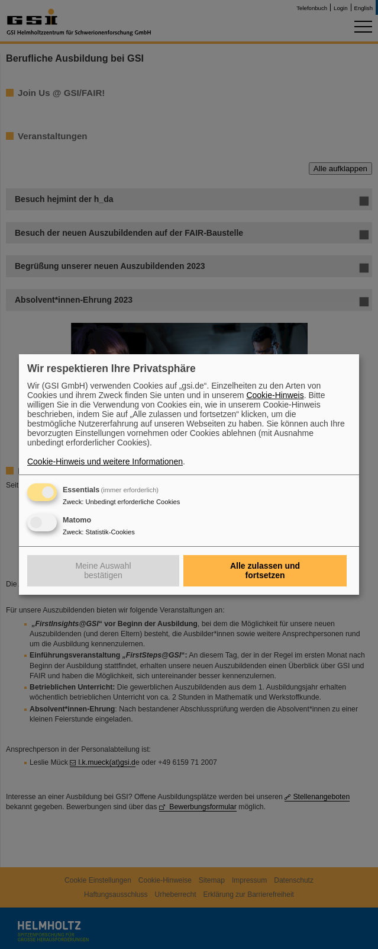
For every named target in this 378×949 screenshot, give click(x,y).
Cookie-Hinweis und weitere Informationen (105, 461)
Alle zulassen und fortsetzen (265, 570)
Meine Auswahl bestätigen (103, 570)
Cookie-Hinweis (274, 395)
